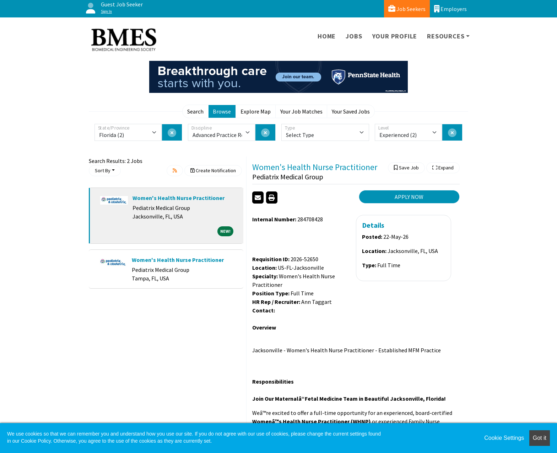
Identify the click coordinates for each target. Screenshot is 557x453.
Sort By (102, 170)
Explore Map (255, 111)
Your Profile (394, 36)
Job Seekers (407, 8)
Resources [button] (445, 36)
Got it (539, 438)
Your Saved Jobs (351, 111)
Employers (450, 8)
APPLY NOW (409, 196)
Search (195, 111)
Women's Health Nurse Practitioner (179, 197)
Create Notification (213, 170)
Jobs (354, 36)
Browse (222, 111)
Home (327, 36)
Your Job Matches (301, 111)
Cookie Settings (504, 438)
